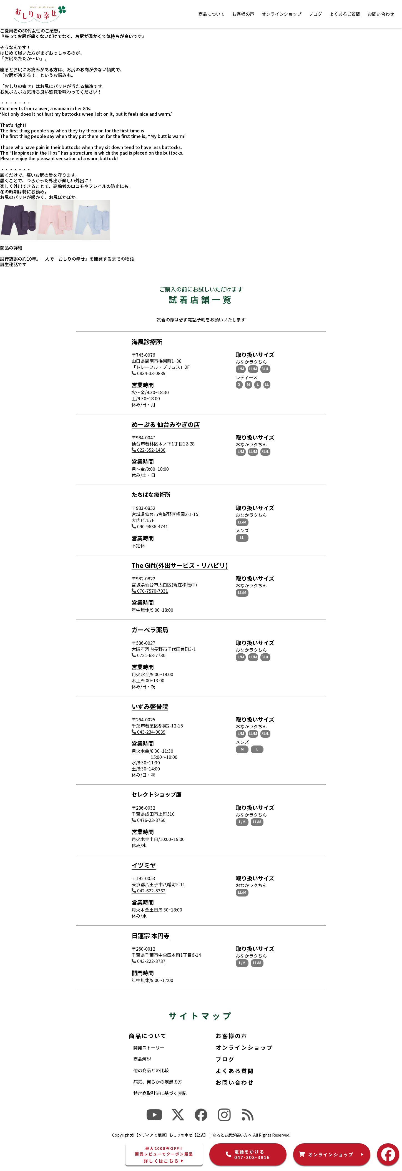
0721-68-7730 (148, 655)
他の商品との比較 (151, 1070)
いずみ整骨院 (150, 706)
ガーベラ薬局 (150, 629)
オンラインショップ (282, 14)
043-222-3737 (148, 961)
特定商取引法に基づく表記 (160, 1093)
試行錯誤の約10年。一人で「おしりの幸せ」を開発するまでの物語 (67, 258)
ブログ (315, 14)
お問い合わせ (381, 14)
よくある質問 (235, 1071)
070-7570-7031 (150, 591)
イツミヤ (144, 864)
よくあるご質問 (344, 14)
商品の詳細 (11, 247)
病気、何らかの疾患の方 (157, 1081)
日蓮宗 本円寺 (151, 935)
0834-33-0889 (148, 373)
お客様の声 (243, 14)
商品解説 (142, 1059)
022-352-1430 (148, 450)
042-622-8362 (148, 890)
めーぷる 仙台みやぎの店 (166, 424)
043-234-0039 (148, 732)
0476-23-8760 (148, 820)
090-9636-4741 (150, 526)
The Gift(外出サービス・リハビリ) (180, 565)
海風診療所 (147, 341)
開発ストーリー (148, 1047)
